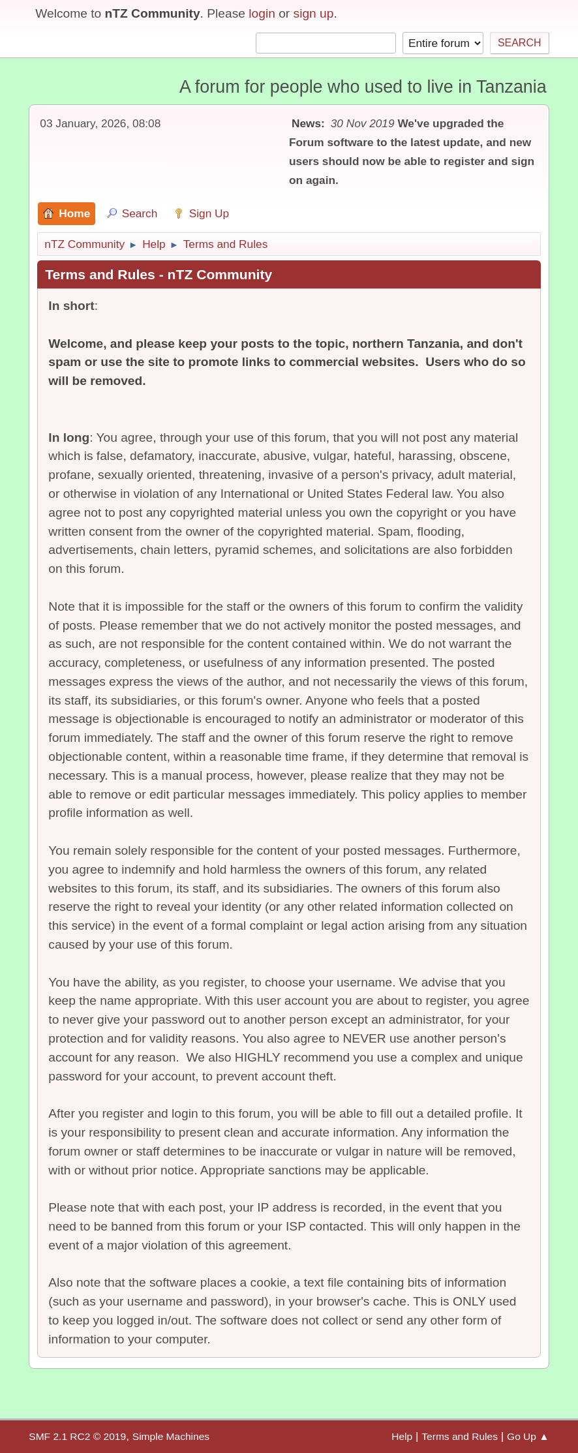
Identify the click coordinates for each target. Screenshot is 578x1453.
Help (401, 1436)
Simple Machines (170, 1436)
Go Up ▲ (528, 1436)
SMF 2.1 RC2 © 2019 (77, 1436)
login (262, 13)
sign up (314, 13)
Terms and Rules (459, 1436)
